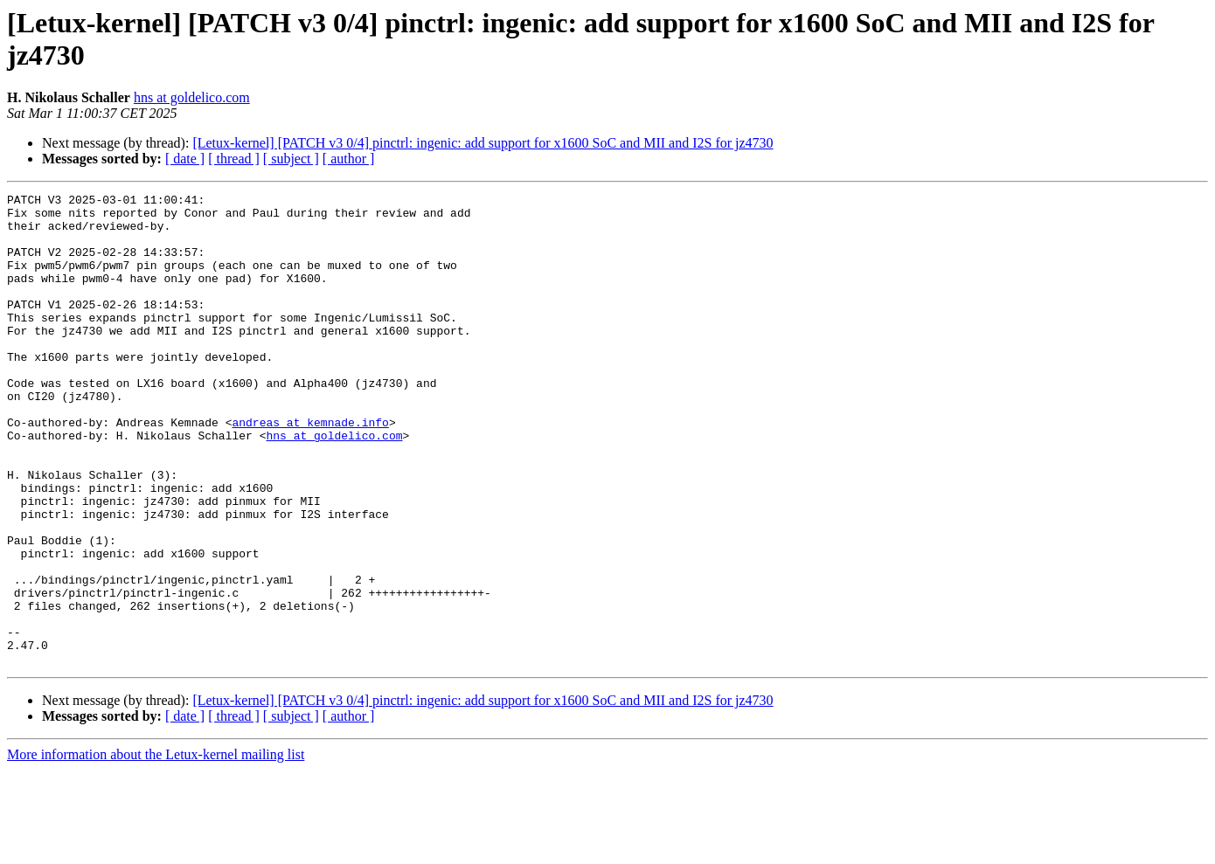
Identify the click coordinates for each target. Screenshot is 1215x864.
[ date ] (185, 158)
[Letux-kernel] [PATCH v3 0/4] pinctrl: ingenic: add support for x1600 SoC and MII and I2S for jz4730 (482, 142)
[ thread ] (234, 158)
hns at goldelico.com (192, 97)
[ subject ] (291, 158)
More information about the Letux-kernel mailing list (155, 848)
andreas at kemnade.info (310, 469)
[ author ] (349, 158)
